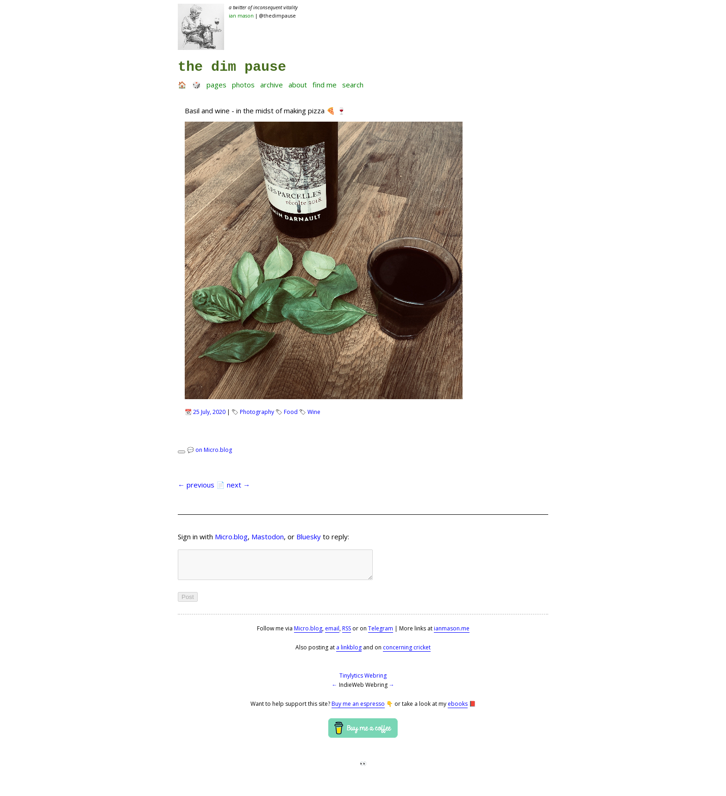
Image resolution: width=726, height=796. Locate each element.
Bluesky (308, 536)
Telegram (380, 634)
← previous (196, 484)
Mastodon (267, 536)
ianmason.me (451, 634)
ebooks (458, 709)
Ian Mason (241, 15)
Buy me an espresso (358, 709)
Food (291, 412)
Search (352, 84)
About (297, 84)
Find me (325, 84)
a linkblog (349, 653)
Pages (216, 84)
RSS (346, 634)
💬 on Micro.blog (209, 450)
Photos (243, 84)
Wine (313, 412)
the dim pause (232, 67)
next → (238, 484)
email (332, 634)
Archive (271, 84)
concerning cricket (407, 653)
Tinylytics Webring (363, 681)
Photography (257, 412)
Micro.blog (231, 536)
